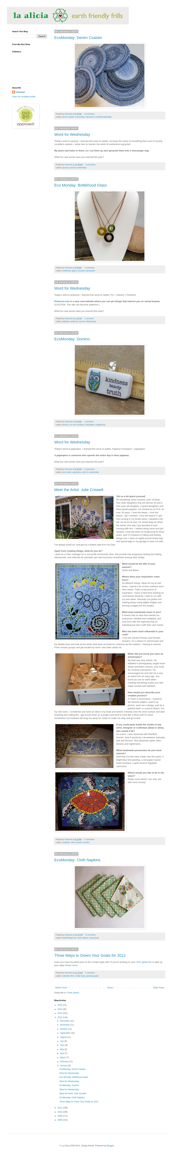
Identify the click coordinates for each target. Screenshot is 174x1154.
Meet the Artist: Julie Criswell (78, 490)
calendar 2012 (68, 976)
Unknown (20, 92)
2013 (60, 1013)
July (62, 1041)
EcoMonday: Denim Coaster (78, 37)
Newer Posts (61, 987)
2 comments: (90, 165)
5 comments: (89, 469)
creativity (66, 842)
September (65, 1033)
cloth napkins (82, 938)
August (63, 1037)
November (65, 1025)
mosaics (86, 842)
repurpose (90, 117)
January (64, 1065)
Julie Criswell (76, 842)
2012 (60, 1017)
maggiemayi (100, 425)
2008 (60, 1120)
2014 (60, 1009)
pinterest (74, 321)
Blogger (110, 1145)
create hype (80, 976)
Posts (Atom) (73, 992)
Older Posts (158, 987)
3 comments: (91, 935)
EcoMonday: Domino (72, 339)
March (63, 1057)
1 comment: (89, 318)
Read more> (71, 965)
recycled (80, 271)
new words (66, 472)
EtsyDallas (89, 425)
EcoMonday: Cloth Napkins (77, 860)
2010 (60, 1112)
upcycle (65, 168)
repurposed (90, 271)
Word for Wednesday (72, 134)
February (64, 1061)
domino (65, 425)
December (65, 1021)
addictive (66, 321)
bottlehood (66, 271)
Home (110, 987)
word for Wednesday (87, 321)
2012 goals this (144, 962)
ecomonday (80, 117)
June (62, 1045)
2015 (60, 1005)
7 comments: (89, 268)
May (62, 1049)
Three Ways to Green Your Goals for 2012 (90, 955)
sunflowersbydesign (103, 117)
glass (74, 271)
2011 (60, 1108)
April (62, 1053)
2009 (60, 1116)
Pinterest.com (61, 301)
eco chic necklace (76, 425)
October (64, 1029)
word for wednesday (78, 168)
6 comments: (89, 114)
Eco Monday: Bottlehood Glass (80, 185)
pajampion (76, 472)
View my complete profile (23, 96)
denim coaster (68, 117)
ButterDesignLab (69, 938)
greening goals (92, 976)
